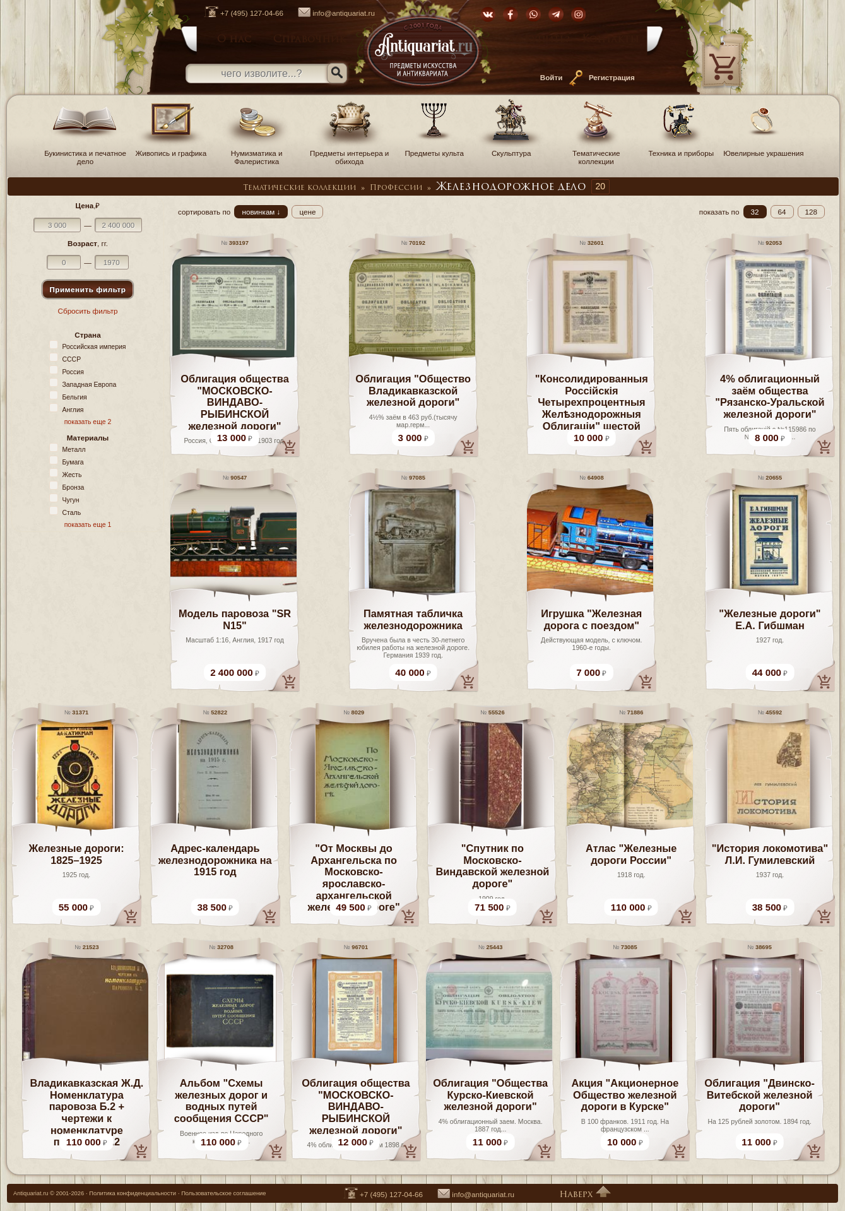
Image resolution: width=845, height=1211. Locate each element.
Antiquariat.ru (30, 1193)
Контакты (610, 40)
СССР (71, 359)
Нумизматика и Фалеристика (257, 153)
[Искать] (337, 73)
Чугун (70, 500)
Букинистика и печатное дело (85, 153)
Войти (551, 77)
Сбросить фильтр (88, 311)
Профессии (396, 188)
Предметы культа (434, 149)
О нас (234, 40)
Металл (73, 449)
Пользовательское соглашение (223, 1193)
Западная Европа (89, 384)
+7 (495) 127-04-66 (237, 13)
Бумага (72, 462)
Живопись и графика (171, 149)
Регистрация (612, 77)
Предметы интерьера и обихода (349, 153)
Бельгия (74, 397)
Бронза (73, 487)
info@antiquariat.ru (330, 13)
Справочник (309, 40)
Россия (72, 371)
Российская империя (94, 346)
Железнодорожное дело (511, 187)
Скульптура (511, 149)
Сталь (71, 512)
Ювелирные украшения (763, 149)
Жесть (71, 474)
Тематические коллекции (596, 153)
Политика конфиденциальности (132, 1193)
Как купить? (535, 40)
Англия (72, 409)
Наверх (585, 1195)
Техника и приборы (681, 149)
